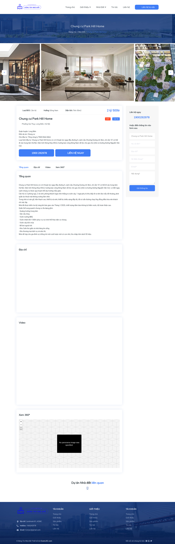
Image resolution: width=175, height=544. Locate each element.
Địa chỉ (37, 167)
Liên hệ (126, 7)
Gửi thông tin (142, 188)
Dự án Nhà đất (87, 483)
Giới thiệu (85, 7)
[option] (87, 72)
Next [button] (170, 72)
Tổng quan (23, 167)
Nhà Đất (101, 7)
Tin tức (114, 7)
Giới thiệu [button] (94, 509)
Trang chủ (70, 7)
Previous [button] (4, 72)
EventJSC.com (46, 541)
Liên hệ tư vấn (148, 7)
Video (47, 167)
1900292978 (141, 117)
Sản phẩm (57, 521)
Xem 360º (60, 167)
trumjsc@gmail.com (30, 530)
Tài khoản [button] (58, 509)
